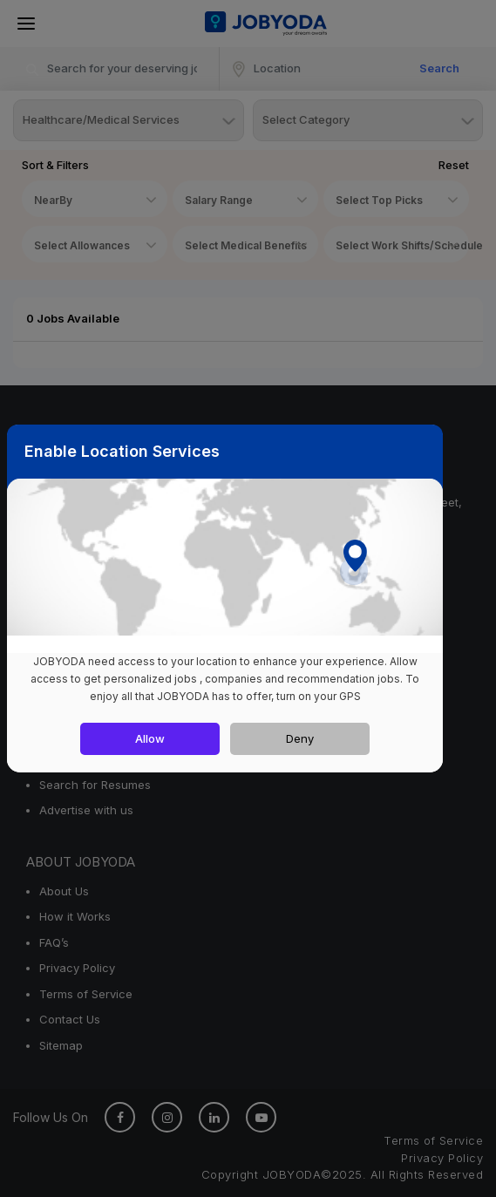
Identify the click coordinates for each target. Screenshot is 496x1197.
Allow (150, 738)
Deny (300, 738)
